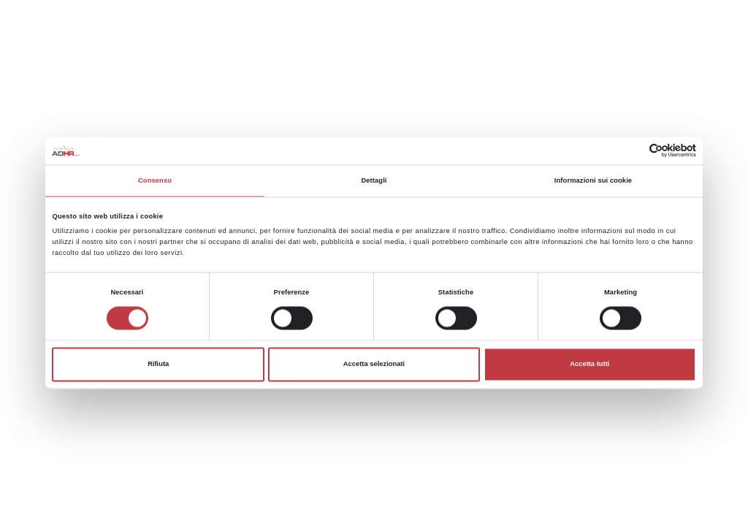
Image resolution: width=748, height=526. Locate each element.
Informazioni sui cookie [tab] (593, 180)
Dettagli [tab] (373, 180)
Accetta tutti (589, 364)
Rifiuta (158, 364)
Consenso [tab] (155, 180)
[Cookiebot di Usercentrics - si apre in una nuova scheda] (632, 151)
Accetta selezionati (374, 364)
